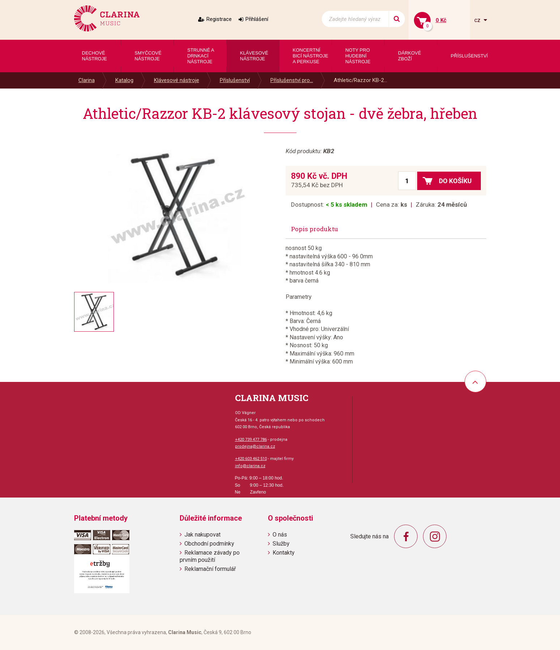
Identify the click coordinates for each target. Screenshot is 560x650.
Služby (281, 543)
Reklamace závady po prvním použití (210, 556)
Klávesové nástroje (176, 80)
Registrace (219, 19)
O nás (280, 534)
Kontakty (284, 552)
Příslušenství (235, 80)
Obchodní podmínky (209, 543)
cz (478, 20)
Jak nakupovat (202, 534)
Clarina (86, 80)
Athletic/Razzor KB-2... (360, 80)
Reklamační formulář (210, 568)
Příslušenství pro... (291, 80)
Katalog (124, 80)
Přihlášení (256, 19)
